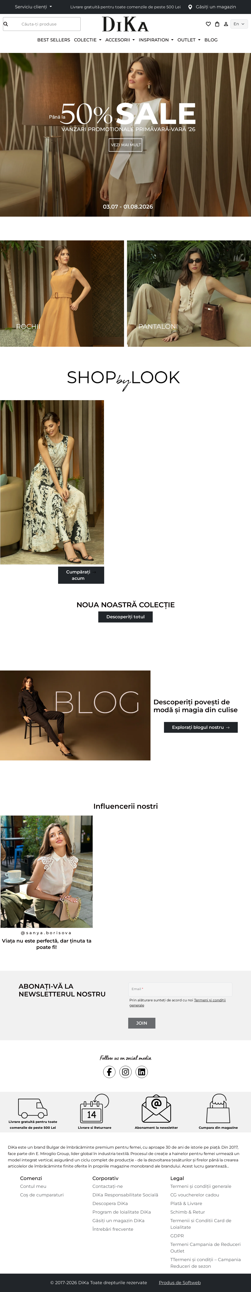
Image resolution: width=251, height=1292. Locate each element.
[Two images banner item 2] (189, 293)
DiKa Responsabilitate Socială (125, 1195)
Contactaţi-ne (107, 1186)
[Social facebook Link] (109, 1072)
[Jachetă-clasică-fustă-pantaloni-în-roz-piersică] (52, 482)
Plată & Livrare (186, 1203)
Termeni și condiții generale (200, 1186)
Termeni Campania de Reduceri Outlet (205, 1248)
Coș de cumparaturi (42, 1195)
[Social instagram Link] (125, 1072)
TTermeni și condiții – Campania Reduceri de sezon (205, 1263)
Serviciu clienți (31, 7)
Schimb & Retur (187, 1212)
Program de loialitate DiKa (121, 1212)
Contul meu (33, 1186)
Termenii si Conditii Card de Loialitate (200, 1224)
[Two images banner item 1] (62, 293)
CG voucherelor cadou (194, 1195)
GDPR (177, 1236)
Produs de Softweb (180, 1282)
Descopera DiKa (110, 1203)
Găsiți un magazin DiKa (118, 1220)
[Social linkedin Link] (142, 1072)
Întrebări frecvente (112, 1229)
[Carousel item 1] (125, 134)
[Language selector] (239, 24)
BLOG (211, 39)
